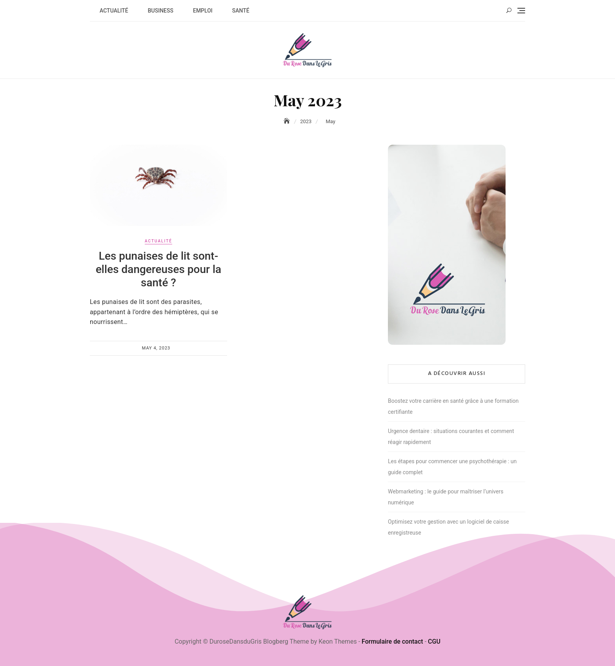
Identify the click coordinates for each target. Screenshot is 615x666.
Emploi (203, 10)
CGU (434, 641)
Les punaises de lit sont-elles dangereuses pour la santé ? (158, 269)
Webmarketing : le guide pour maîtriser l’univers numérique (445, 497)
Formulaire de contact (392, 641)
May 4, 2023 (156, 348)
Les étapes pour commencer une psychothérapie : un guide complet (452, 466)
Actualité (114, 10)
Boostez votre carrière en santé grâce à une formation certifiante (453, 406)
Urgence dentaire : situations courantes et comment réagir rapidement (451, 436)
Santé (240, 10)
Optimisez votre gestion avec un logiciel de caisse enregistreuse (448, 527)
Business (160, 10)
